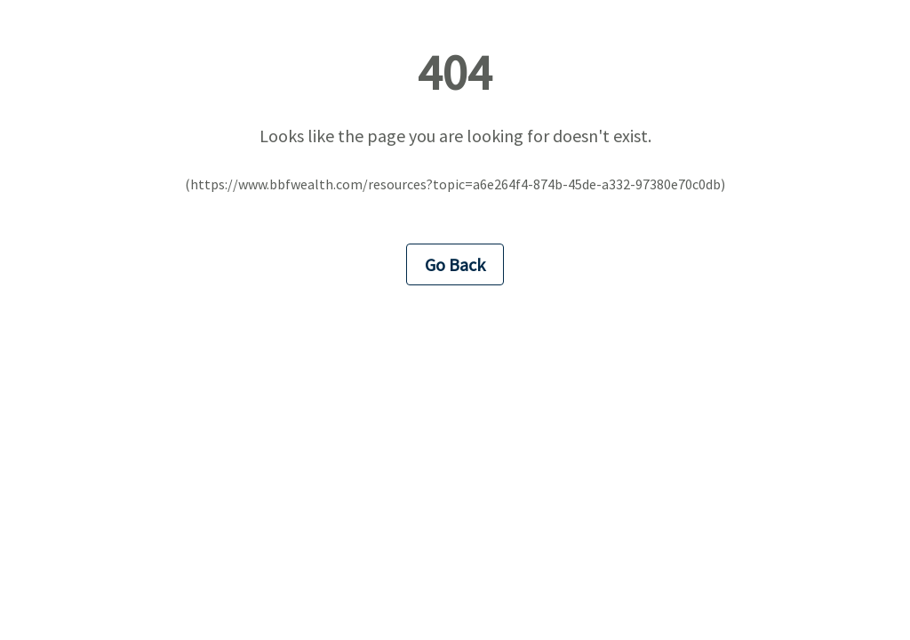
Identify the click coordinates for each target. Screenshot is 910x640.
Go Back (455, 264)
